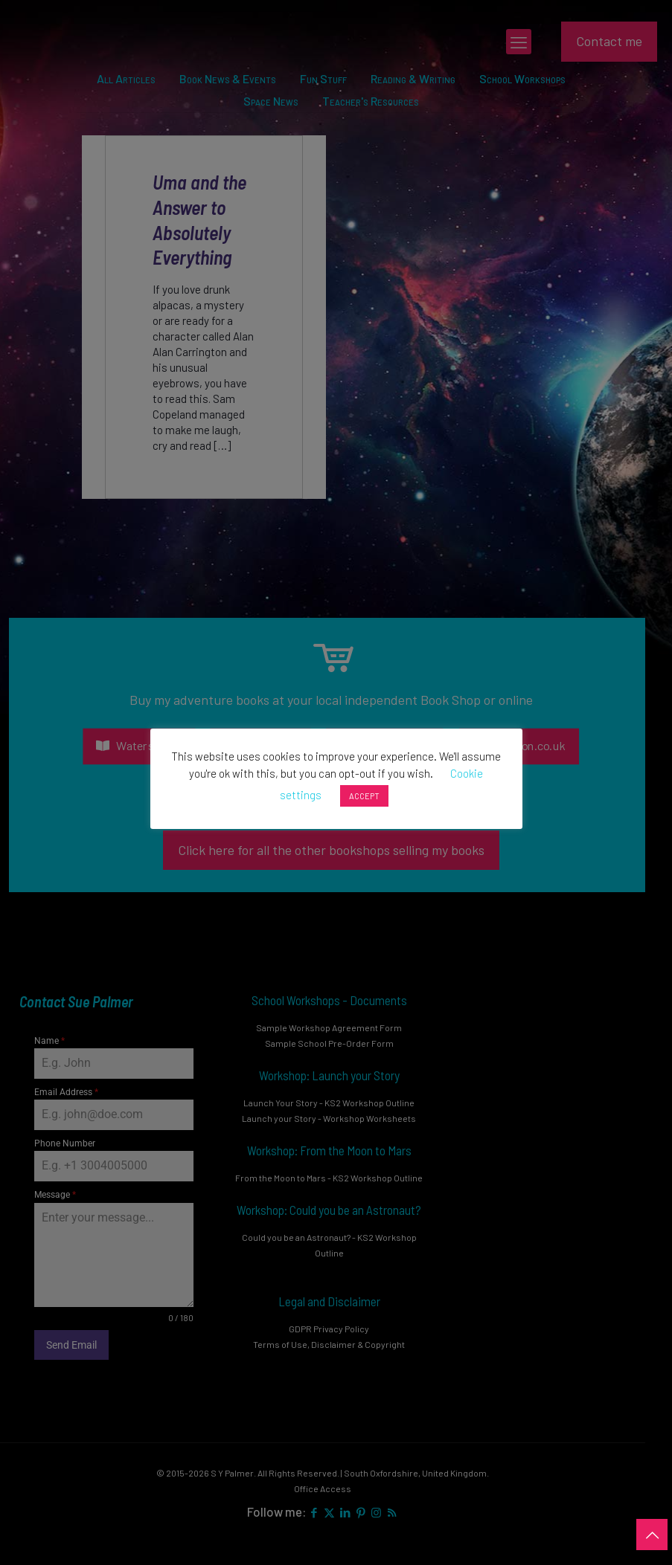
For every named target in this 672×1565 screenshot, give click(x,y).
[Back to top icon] (652, 1534)
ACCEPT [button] (364, 796)
